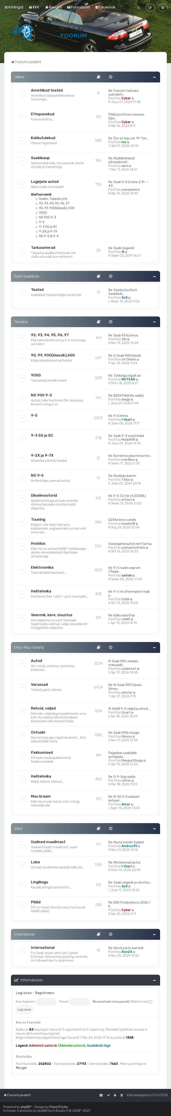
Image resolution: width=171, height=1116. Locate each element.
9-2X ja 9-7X (46, 231)
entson (127, 500)
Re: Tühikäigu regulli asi (124, 376)
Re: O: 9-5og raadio (122, 777)
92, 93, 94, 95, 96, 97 (52, 203)
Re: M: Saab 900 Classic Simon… (125, 687)
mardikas (128, 460)
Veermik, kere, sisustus (51, 615)
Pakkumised (42, 752)
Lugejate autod (45, 181)
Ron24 (127, 952)
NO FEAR (128, 379)
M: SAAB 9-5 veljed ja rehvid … (129, 709)
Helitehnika (41, 591)
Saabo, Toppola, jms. (51, 199)
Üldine (19, 77)
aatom (127, 575)
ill (123, 252)
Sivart (126, 712)
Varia (18, 828)
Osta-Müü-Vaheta (29, 647)
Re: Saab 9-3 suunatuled (126, 436)
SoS (125, 298)
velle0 (126, 619)
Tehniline (21, 322)
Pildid (36, 902)
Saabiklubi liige (98, 1046)
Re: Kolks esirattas (121, 615)
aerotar (127, 692)
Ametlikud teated (47, 90)
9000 (41, 213)
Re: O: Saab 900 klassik (124, 356)
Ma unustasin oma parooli (111, 1002)
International (24, 934)
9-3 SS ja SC (46, 227)
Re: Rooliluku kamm (122, 476)
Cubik (125, 599)
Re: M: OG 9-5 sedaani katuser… (123, 798)
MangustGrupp (132, 760)
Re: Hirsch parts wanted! (125, 948)
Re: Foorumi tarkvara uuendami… (123, 92)
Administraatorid (43, 1046)
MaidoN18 (128, 440)
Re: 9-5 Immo (118, 416)
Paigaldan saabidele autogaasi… (122, 755)
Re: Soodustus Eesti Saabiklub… (122, 292)
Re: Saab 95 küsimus (123, 335)
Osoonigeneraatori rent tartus (130, 544)
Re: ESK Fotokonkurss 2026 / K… (129, 904)
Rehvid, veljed (43, 708)
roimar (126, 780)
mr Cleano (129, 359)
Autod (36, 660)
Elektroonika (42, 567)
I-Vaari (127, 420)
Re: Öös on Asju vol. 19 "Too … (128, 138)
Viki (124, 339)
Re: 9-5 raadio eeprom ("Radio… (124, 570)
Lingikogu (39, 882)
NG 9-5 (37, 475)
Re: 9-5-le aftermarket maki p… (129, 593)
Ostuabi (38, 732)
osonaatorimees (133, 548)
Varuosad (39, 684)
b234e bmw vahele (122, 520)
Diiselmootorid (44, 495)
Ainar (126, 804)
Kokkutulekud (43, 138)
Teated (37, 289)
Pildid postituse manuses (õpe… (126, 116)
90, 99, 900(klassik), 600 (54, 208)
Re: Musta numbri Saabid (126, 842)
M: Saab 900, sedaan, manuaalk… (123, 663)
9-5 (40, 222)
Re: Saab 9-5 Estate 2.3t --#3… (128, 184)
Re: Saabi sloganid (121, 248)
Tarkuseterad (43, 247)
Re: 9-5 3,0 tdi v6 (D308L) (127, 496)
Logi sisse (23, 993)
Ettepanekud (42, 114)
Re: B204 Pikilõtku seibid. (126, 396)
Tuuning (38, 519)
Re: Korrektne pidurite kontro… (130, 456)
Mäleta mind (141, 1002)
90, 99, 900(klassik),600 (53, 355)
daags (126, 399)
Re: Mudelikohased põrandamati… (121, 160)
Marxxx (127, 736)
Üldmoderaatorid (71, 1046)
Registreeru (44, 993)
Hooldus (38, 543)
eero (125, 166)
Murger (21, 1068)
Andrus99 (129, 846)
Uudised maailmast (48, 842)
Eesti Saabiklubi (26, 276)
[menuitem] (34, 7)
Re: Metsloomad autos (124, 862)
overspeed (129, 190)
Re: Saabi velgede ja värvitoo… (130, 882)
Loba (35, 862)
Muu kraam (41, 796)
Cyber (126, 98)
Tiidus (126, 480)
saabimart (129, 669)
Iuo (124, 142)
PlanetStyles (58, 1107)
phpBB (25, 1107)
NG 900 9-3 (45, 217)
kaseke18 (128, 524)
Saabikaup (40, 158)
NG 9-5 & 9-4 (47, 236)
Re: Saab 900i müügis (123, 733)
